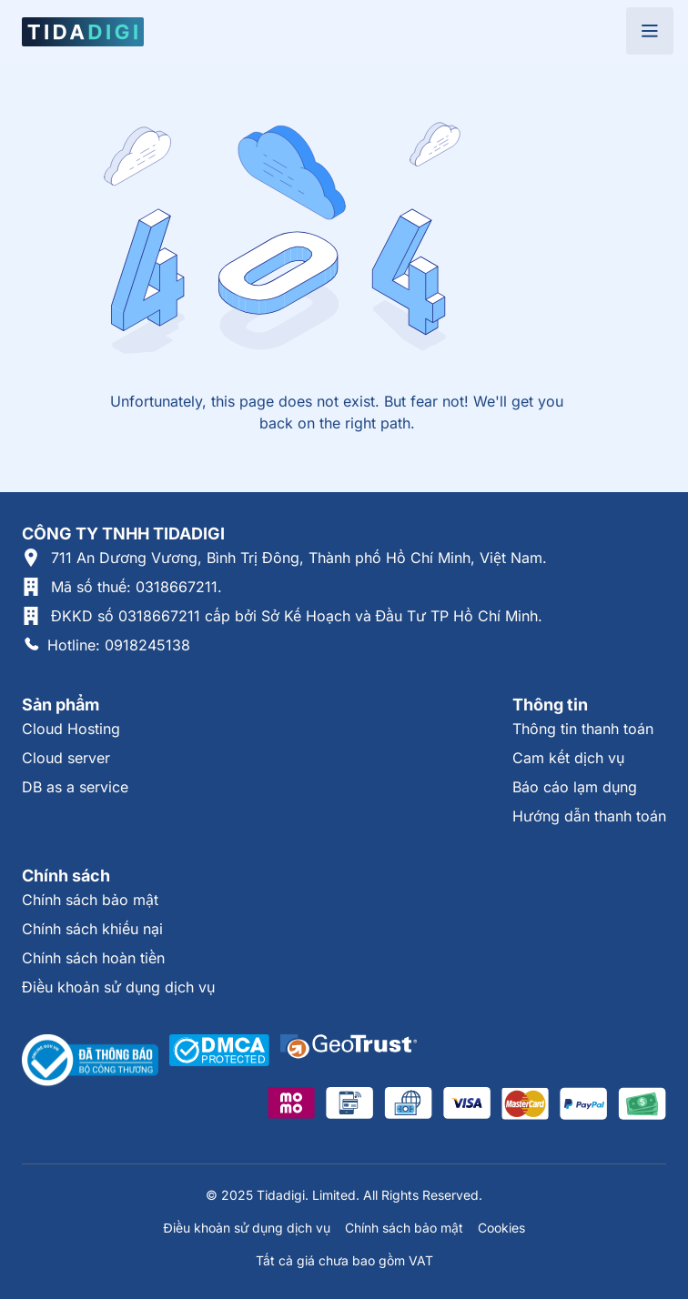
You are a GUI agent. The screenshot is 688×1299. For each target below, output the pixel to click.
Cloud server (66, 758)
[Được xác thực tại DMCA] (219, 1060)
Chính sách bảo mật (90, 900)
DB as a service (75, 787)
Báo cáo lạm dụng (574, 787)
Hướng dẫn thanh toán (589, 816)
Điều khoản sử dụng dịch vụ (118, 987)
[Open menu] (649, 31)
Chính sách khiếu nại (92, 929)
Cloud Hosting (71, 729)
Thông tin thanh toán (582, 729)
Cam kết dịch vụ (568, 758)
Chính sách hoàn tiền (93, 958)
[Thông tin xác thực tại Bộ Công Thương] (90, 1060)
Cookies (501, 1227)
